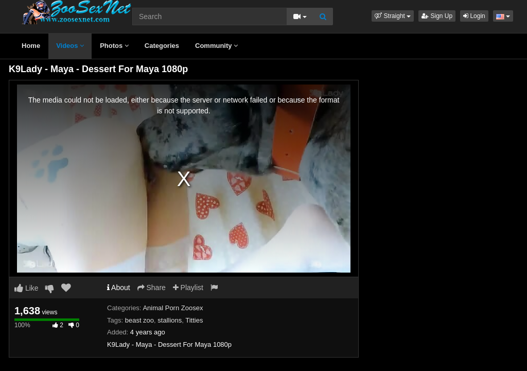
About (118, 287)
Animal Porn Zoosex (173, 308)
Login (474, 16)
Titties (194, 320)
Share (151, 287)
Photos (114, 45)
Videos (70, 45)
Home (31, 45)
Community (216, 45)
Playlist (188, 287)
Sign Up (436, 16)
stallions (169, 320)
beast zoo (139, 320)
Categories (162, 45)
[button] (393, 16)
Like (26, 288)
